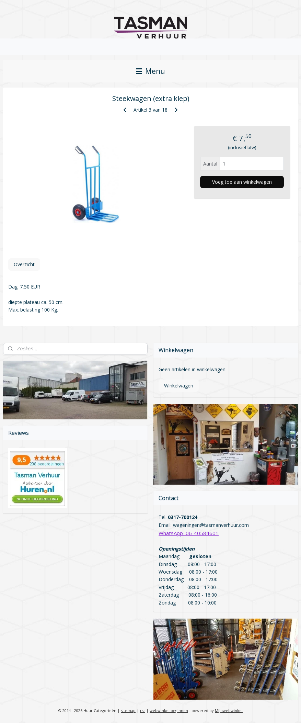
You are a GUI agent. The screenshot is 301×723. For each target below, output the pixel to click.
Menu (150, 71)
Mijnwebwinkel (229, 710)
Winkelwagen (178, 385)
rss (142, 710)
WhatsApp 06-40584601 (189, 533)
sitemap (128, 710)
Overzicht (24, 264)
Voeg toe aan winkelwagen (242, 182)
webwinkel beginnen (169, 710)
